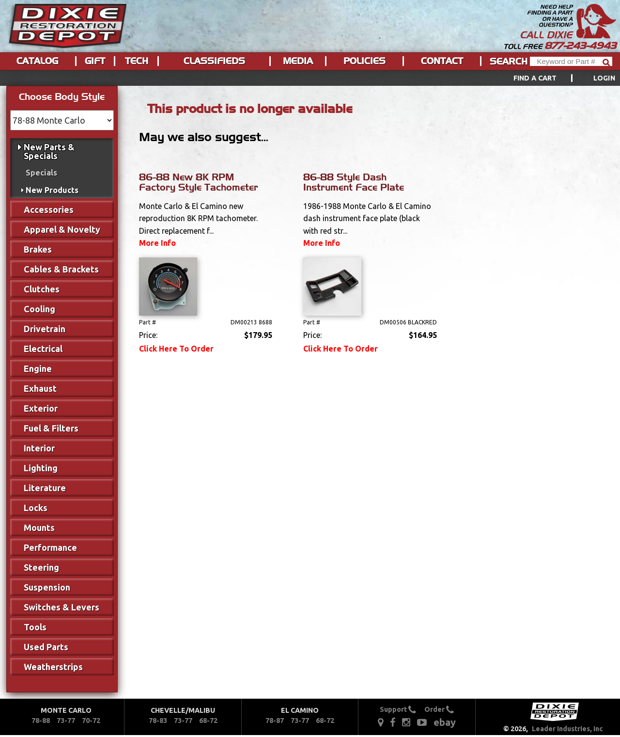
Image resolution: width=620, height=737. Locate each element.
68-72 (208, 720)
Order (439, 709)
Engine (38, 368)
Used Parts (46, 647)
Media (298, 61)
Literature (45, 488)
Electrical (43, 348)
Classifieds (214, 61)
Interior (39, 448)
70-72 (91, 720)
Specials (41, 172)
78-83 (158, 720)
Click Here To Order (176, 348)
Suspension (47, 587)
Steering (41, 567)
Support (398, 709)
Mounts (39, 527)
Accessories (49, 209)
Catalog (37, 61)
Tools (35, 627)
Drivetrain (44, 329)
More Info (157, 243)
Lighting (41, 468)
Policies (364, 61)
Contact (442, 61)
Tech (136, 61)
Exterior (41, 408)
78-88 (40, 720)
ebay (445, 722)
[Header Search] (571, 61)
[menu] (310, 78)
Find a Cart (535, 78)
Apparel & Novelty (62, 229)
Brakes (38, 249)
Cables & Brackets (61, 269)
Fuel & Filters (51, 428)
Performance (50, 547)
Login (604, 78)
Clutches (42, 289)
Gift (95, 61)
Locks (35, 508)
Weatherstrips (53, 667)
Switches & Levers (61, 607)
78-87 (274, 720)
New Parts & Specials (49, 151)
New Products (52, 190)
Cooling (39, 309)
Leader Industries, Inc (567, 729)
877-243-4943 (580, 45)
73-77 (66, 720)
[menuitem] (553, 78)
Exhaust (40, 388)
